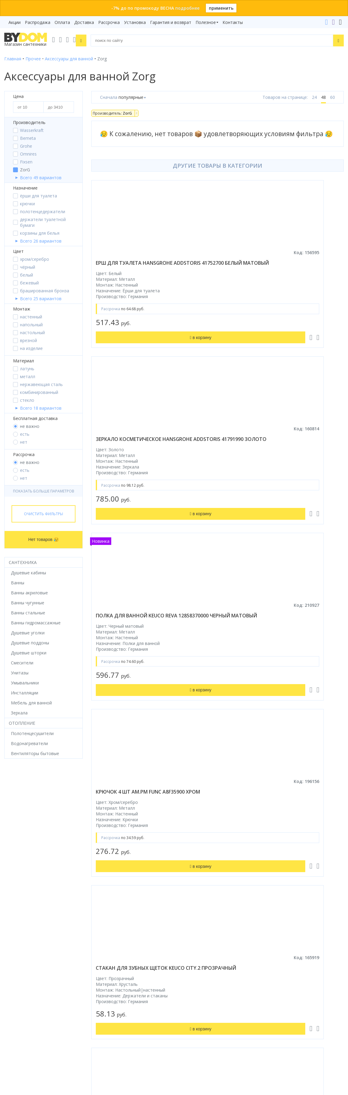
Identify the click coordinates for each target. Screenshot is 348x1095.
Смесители (15, 832)
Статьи (185, 883)
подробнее (187, 8)
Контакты (233, 22)
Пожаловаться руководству (207, 1034)
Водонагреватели (22, 875)
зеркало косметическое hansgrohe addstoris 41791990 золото (274, 266)
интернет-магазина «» (54, 899)
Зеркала (12, 883)
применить (221, 8)
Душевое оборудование (29, 807)
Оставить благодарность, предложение (219, 1027)
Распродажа (37, 22)
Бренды (186, 807)
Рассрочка (109, 22)
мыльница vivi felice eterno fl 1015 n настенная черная (275, 632)
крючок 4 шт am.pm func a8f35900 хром (278, 445)
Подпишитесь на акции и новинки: (43, 1001)
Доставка (84, 22)
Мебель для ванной (24, 841)
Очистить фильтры (43, 513)
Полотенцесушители (25, 866)
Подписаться (87, 1032)
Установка (135, 22)
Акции (14, 22)
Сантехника (23, 562)
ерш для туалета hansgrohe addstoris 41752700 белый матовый (148, 266)
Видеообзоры (192, 892)
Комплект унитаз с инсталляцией (38, 892)
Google (45, 905)
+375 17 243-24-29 (199, 947)
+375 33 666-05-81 (199, 939)
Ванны (11, 824)
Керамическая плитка (26, 858)
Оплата (62, 22)
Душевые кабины (21, 815)
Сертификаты (192, 875)
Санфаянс (14, 849)
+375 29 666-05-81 (184, 930)
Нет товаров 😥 (43, 539)
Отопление (22, 723)
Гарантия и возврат (170, 22)
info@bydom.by (196, 964)
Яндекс (64, 905)
